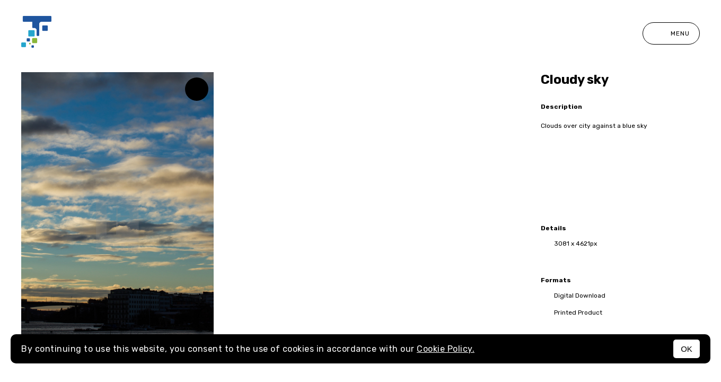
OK (686, 348)
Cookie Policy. (445, 349)
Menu (671, 33)
